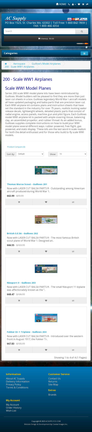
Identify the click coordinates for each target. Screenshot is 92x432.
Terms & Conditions (17, 387)
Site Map (53, 384)
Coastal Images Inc (60, 424)
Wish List (11, 410)
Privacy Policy (13, 384)
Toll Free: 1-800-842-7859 (69, 23)
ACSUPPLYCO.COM (53, 421)
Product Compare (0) (16, 147)
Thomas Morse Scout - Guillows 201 (27, 184)
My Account (12, 404)
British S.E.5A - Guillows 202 (22, 233)
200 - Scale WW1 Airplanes (19, 66)
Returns (52, 381)
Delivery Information (17, 381)
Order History (13, 407)
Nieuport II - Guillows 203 (21, 282)
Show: (53, 154)
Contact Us (54, 378)
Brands (52, 394)
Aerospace (19, 63)
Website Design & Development (37, 424)
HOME (61, 4)
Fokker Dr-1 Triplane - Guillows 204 (26, 331)
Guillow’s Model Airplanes (46, 63)
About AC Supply (15, 378)
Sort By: (11, 154)
